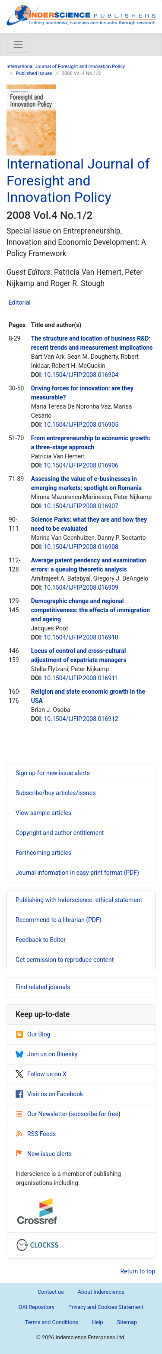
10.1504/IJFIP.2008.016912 (81, 718)
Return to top (138, 1271)
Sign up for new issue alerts (53, 773)
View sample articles (43, 812)
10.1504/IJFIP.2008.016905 (81, 424)
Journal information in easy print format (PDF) (77, 872)
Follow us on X (41, 1074)
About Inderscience (101, 1292)
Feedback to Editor (41, 939)
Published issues (34, 73)
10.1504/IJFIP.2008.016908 (81, 546)
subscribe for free (94, 1113)
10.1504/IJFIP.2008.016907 (81, 506)
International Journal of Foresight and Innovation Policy (65, 66)
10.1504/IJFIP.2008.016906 (81, 465)
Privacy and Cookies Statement (105, 1307)
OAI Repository (36, 1307)
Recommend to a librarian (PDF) (59, 919)
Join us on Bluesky (46, 1054)
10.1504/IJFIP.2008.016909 (81, 587)
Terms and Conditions (51, 1322)
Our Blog (33, 1034)
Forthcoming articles (43, 852)
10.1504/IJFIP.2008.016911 (81, 678)
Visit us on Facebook (49, 1094)
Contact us (51, 1292)
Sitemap (127, 1322)
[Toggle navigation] (18, 44)
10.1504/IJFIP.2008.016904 (81, 374)
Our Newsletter (42, 1113)
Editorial (20, 302)
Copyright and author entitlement (60, 832)
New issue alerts (44, 1153)
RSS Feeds (36, 1133)
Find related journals (43, 987)
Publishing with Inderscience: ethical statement (79, 899)
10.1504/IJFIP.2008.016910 (81, 637)
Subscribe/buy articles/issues (55, 792)
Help (97, 1322)
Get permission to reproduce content (65, 959)
